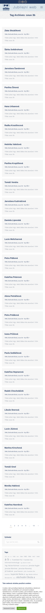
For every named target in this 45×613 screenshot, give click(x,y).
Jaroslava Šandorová (15, 68)
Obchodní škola (12, 34)
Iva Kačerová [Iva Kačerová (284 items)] (24, 566)
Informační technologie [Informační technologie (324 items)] (12, 563)
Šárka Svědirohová (14, 49)
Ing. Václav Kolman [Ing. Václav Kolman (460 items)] (12, 565)
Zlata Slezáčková (13, 30)
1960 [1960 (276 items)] (14, 556)
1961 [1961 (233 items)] (17, 556)
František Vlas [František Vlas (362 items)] (28, 560)
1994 (6, 34)
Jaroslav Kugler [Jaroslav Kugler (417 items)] (34, 565)
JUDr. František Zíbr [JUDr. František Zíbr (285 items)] (29, 571)
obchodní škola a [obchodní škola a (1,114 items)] (25, 577)
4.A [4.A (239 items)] (8, 556)
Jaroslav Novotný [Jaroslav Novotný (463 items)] (25, 568)
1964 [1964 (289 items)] (21, 556)
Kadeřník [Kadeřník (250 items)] (7, 574)
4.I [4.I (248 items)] (11, 556)
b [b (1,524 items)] (8, 559)
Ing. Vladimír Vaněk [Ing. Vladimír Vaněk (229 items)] (25, 562)
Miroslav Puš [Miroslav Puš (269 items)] (8, 578)
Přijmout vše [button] (21, 608)
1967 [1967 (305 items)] (33, 556)
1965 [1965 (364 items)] (25, 556)
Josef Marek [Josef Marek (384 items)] (18, 571)
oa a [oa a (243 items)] (14, 577)
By (26, 34)
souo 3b (20, 34)
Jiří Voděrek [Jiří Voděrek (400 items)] (9, 571)
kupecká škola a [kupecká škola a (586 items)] (18, 574)
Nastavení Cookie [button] (9, 608)
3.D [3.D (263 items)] (6, 556)
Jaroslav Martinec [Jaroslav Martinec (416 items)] (11, 568)
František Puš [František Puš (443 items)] (17, 560)
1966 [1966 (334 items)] (29, 556)
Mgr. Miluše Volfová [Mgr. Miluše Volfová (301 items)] (32, 574)
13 (34, 526)
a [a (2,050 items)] (5, 559)
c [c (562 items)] (10, 559)
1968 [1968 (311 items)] (37, 556)
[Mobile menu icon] (41, 7)
